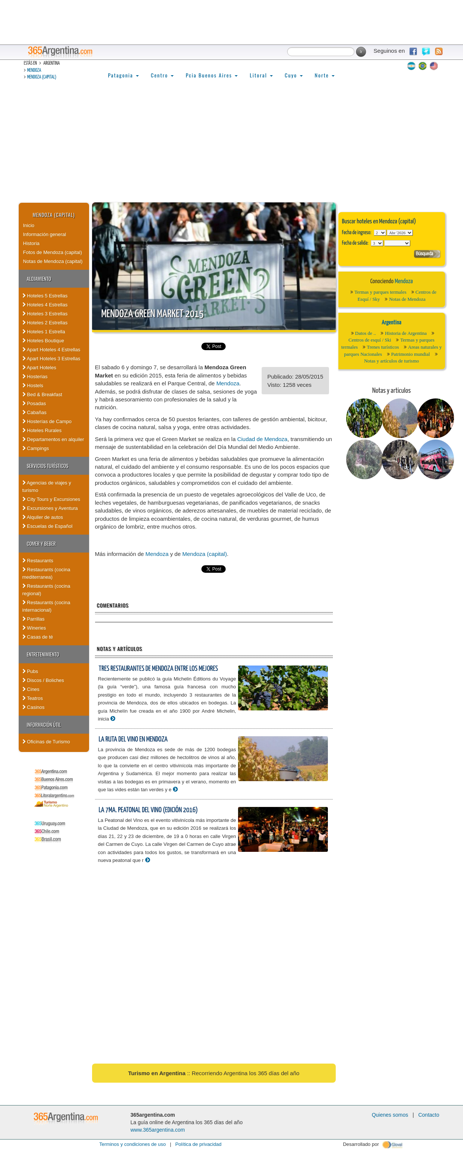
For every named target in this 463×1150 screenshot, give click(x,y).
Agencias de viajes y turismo (46, 486)
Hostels (32, 385)
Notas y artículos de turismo (391, 361)
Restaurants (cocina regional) (46, 589)
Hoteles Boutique (43, 340)
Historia (31, 243)
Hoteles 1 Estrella (44, 331)
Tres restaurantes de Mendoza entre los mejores (158, 668)
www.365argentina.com (158, 1130)
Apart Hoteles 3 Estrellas (51, 358)
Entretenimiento (43, 654)
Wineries (34, 628)
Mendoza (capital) (42, 77)
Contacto (428, 1115)
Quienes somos (390, 1115)
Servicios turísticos (47, 466)
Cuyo (294, 75)
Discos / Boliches (43, 680)
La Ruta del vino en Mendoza (133, 739)
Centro (162, 75)
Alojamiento (39, 278)
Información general (44, 234)
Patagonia (123, 75)
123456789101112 (400, 233)
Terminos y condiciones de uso (132, 1144)
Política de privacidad (198, 1144)
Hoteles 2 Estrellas (45, 322)
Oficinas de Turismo (46, 741)
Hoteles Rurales (42, 430)
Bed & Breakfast (42, 394)
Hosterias (35, 376)
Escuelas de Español (47, 526)
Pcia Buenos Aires (212, 75)
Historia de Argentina (406, 333)
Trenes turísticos (383, 347)
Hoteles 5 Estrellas (45, 296)
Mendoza (34, 70)
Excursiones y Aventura (50, 508)
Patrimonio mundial (410, 354)
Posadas (34, 403)
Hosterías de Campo (47, 421)
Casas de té (37, 637)
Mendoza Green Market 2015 (152, 314)
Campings (35, 448)
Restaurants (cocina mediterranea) (46, 573)
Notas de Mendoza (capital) (53, 261)
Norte (325, 75)
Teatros (32, 698)
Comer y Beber (41, 543)
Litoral (261, 75)
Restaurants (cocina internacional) (46, 606)
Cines (31, 689)
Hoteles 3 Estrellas (45, 313)
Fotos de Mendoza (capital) (52, 252)
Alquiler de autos (42, 517)
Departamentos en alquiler (53, 439)
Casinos (33, 707)
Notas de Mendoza (407, 299)
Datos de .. (365, 333)
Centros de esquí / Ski (369, 340)
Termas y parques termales (380, 292)
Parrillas (33, 619)
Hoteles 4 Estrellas (45, 305)
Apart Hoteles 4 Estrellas (51, 349)
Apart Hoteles (39, 367)
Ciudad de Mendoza (262, 439)
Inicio (28, 225)
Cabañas (34, 412)
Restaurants (38, 560)
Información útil (44, 724)
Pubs (30, 671)
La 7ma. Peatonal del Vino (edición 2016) (148, 810)
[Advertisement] (231, 146)
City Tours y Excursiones (51, 499)
